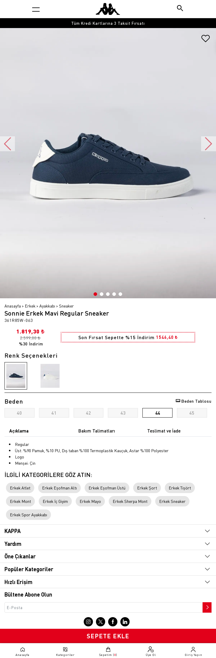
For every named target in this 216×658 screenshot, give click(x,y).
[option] (108, 23)
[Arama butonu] (180, 9)
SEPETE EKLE (108, 636)
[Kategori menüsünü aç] (36, 9)
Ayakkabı (47, 305)
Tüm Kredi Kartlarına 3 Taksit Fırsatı (108, 23)
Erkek (30, 305)
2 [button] (101, 294)
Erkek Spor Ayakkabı (28, 514)
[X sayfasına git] (100, 622)
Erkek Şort (147, 487)
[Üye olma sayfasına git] (150, 651)
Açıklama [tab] (19, 431)
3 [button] (108, 294)
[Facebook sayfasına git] (113, 622)
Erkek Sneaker (172, 501)
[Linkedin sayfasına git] (125, 622)
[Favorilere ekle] (205, 40)
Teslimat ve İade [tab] (164, 431)
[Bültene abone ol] (206, 606)
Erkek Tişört (180, 487)
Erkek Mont (20, 501)
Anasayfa (12, 305)
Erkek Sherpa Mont (130, 501)
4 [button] (114, 294)
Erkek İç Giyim (55, 501)
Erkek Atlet (20, 487)
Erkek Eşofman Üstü (106, 487)
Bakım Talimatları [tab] (96, 431)
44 (157, 413)
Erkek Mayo (90, 501)
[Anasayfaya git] (108, 9)
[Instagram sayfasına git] (88, 622)
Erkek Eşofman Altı (59, 487)
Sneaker (66, 305)
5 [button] (120, 294)
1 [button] (95, 294)
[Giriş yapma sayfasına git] (193, 651)
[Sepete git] (108, 651)
